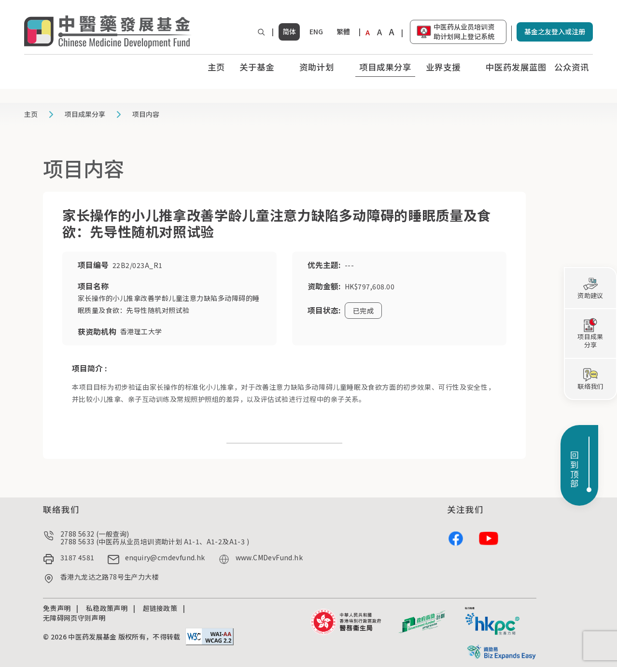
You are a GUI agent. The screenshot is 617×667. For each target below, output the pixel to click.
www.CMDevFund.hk (269, 557)
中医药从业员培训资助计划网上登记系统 (464, 31)
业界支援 (443, 67)
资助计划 (316, 67)
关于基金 (256, 67)
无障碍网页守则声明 (74, 618)
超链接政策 (160, 608)
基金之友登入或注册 (554, 31)
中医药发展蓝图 (516, 67)
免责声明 (56, 608)
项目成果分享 (385, 67)
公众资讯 (571, 67)
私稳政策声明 (106, 608)
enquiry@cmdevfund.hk (165, 557)
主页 (216, 67)
